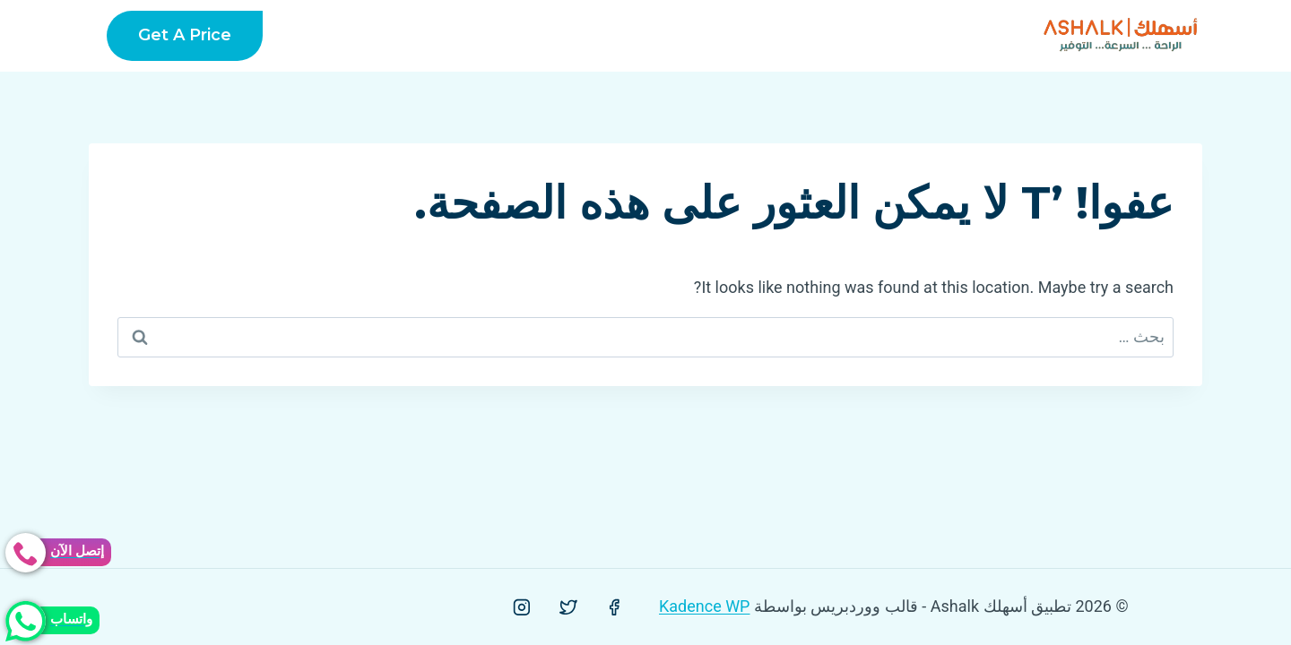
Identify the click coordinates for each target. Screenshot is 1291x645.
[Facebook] (614, 607)
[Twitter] (568, 607)
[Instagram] (522, 607)
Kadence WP (704, 606)
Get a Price (184, 35)
